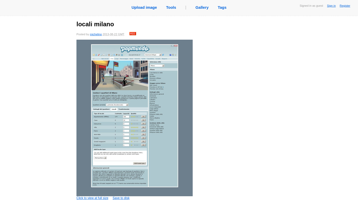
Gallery (202, 7)
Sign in (331, 5)
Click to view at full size (134, 120)
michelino (96, 34)
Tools (171, 7)
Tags (222, 7)
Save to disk (121, 198)
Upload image (144, 7)
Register (345, 5)
